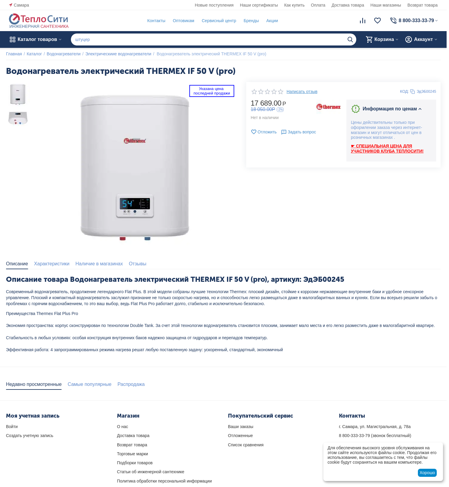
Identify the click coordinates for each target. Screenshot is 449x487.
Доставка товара (348, 5)
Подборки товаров (135, 462)
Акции (272, 20)
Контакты (156, 20)
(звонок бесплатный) (375, 435)
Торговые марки (132, 453)
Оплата (318, 5)
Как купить (294, 5)
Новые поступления (214, 5)
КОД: (404, 91)
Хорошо (427, 472)
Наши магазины (385, 5)
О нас (122, 426)
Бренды (251, 20)
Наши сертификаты (259, 5)
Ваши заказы (240, 426)
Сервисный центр (219, 20)
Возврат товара (422, 5)
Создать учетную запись (29, 435)
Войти (12, 426)
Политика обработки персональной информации (164, 481)
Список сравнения (246, 444)
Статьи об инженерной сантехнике (150, 471)
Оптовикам (183, 20)
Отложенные (240, 435)
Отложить (264, 132)
